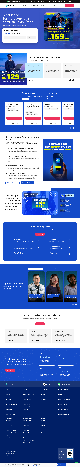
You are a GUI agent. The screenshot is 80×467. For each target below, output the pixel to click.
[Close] (78, 464)
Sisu (24, 435)
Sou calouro (26, 430)
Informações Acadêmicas (12, 414)
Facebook (43, 423)
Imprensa (8, 402)
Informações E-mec (63, 412)
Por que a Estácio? (27, 432)
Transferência (9, 425)
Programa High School (63, 414)
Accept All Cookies (61, 464)
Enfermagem (44, 392)
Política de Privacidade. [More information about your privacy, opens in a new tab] (33, 465)
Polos (7, 397)
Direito (42, 402)
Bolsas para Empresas (28, 440)
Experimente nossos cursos (29, 412)
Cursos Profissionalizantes (29, 402)
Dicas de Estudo (27, 423)
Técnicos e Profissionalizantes (65, 397)
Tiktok (42, 432)
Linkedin (43, 428)
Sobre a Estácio (9, 392)
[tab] (7, 33)
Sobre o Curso (14, 123)
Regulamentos (9, 407)
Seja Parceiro (9, 399)
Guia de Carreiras (27, 420)
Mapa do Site (9, 409)
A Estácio (34, 5)
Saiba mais (31, 300)
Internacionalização (63, 409)
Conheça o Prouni (35, 340)
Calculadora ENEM (10, 437)
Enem (7, 423)
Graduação (25, 392)
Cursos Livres (26, 404)
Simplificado (8, 420)
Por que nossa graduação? (64, 392)
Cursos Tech (26, 409)
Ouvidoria (8, 455)
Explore (53, 5)
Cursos (25, 5)
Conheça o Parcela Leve (60, 340)
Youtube (43, 425)
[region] (40, 465)
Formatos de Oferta (63, 402)
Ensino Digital (26, 425)
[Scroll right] (78, 269)
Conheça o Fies (11, 340)
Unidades (8, 394)
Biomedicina (43, 394)
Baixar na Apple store (12, 182)
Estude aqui (44, 5)
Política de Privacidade (11, 451)
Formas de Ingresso (63, 404)
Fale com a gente (10, 453)
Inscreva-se (70, 5)
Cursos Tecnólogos (27, 407)
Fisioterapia (43, 399)
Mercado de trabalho (28, 428)
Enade (24, 437)
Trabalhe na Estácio (10, 412)
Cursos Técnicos (27, 399)
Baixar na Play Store (27, 182)
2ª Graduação (9, 428)
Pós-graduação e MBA (28, 394)
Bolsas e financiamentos (64, 399)
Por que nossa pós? (63, 394)
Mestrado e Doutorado (28, 397)
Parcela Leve (61, 407)
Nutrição (43, 397)
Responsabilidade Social (11, 404)
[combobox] (16, 38)
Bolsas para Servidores (28, 442)
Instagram (43, 420)
